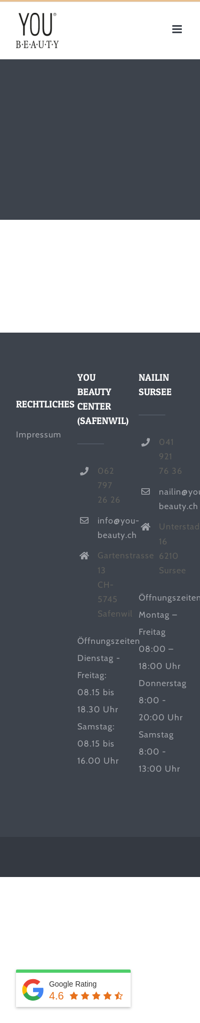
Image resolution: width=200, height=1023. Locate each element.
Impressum (38, 434)
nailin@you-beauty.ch (171, 499)
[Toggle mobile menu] (178, 29)
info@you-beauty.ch (110, 528)
